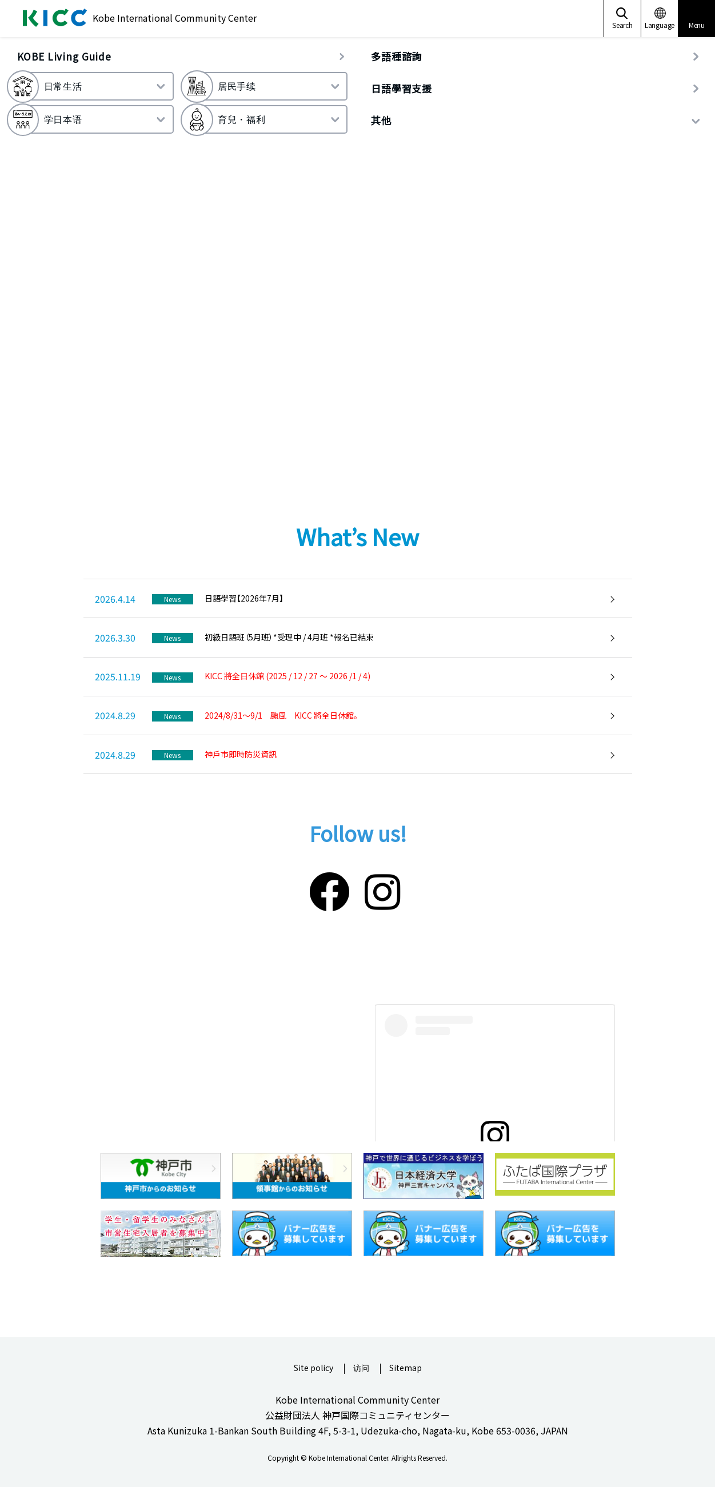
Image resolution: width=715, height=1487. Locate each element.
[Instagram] (382, 889)
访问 (361, 1368)
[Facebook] (329, 889)
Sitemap (405, 1368)
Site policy (313, 1368)
